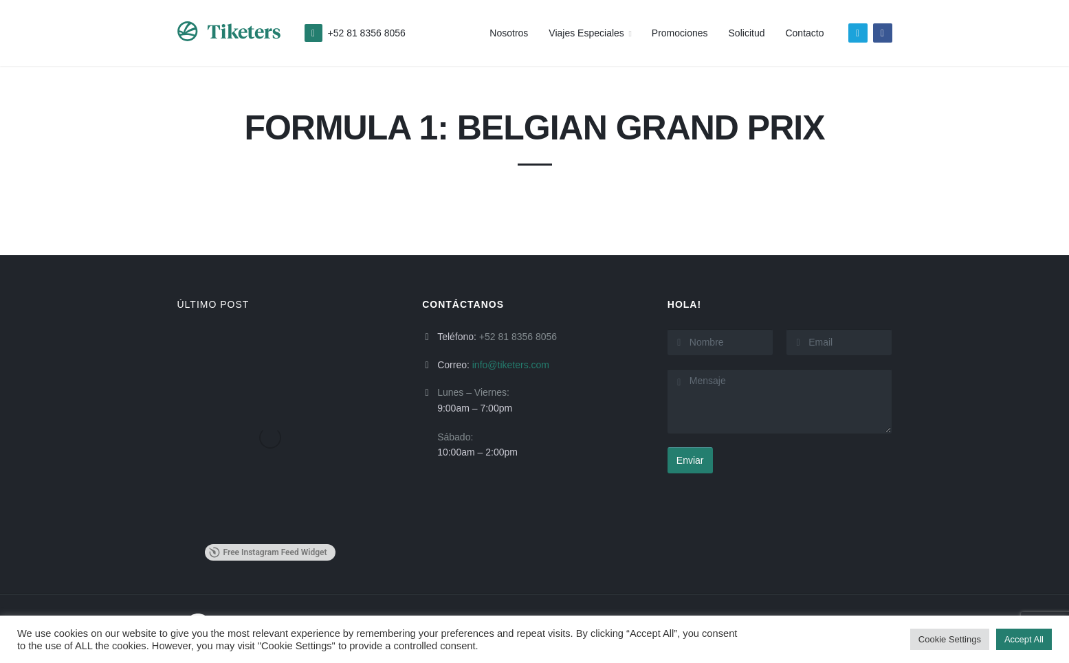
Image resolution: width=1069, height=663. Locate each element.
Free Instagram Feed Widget (268, 552)
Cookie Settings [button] (949, 639)
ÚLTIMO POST (213, 304)
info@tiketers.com (510, 364)
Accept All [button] (1024, 639)
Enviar (690, 460)
